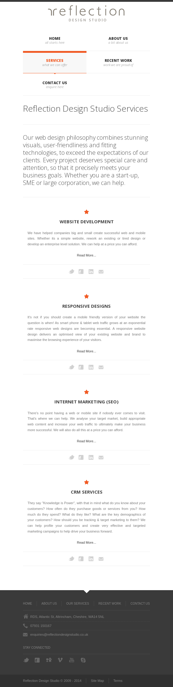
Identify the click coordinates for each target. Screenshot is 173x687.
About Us (118, 38)
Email (102, 271)
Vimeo (61, 660)
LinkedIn (92, 271)
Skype (84, 660)
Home (54, 38)
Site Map (97, 680)
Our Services (77, 603)
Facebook (82, 271)
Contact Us (54, 82)
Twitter (71, 271)
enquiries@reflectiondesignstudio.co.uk (59, 634)
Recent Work (118, 60)
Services (54, 60)
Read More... (86, 255)
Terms (117, 680)
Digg (49, 660)
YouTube (72, 660)
